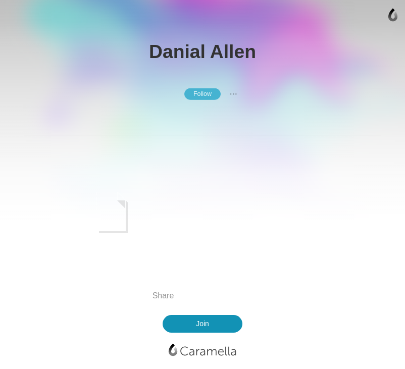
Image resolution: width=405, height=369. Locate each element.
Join (202, 324)
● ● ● (233, 94)
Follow (202, 93)
